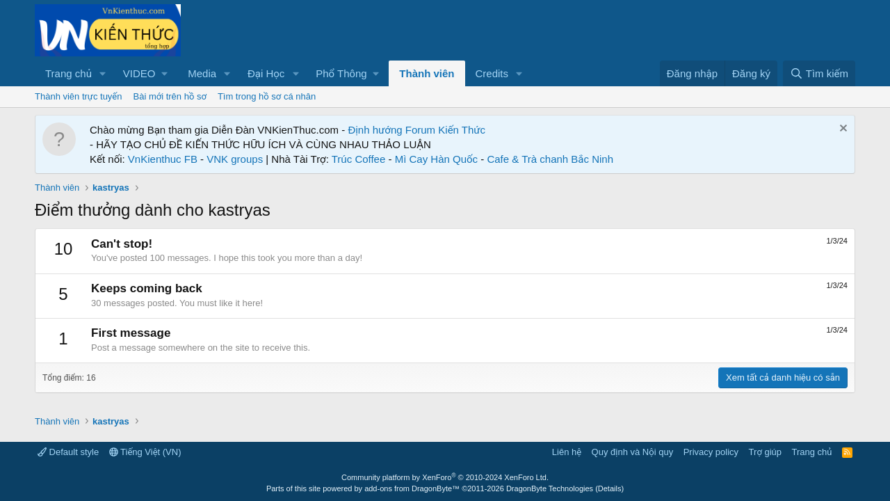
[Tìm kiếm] (819, 73)
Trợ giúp (765, 452)
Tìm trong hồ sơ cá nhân (267, 96)
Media (202, 73)
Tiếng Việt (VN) (145, 452)
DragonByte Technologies (549, 488)
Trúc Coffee (359, 159)
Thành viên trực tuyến (78, 96)
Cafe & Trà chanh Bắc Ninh (550, 159)
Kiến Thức (461, 130)
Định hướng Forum (391, 130)
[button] (103, 73)
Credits (492, 73)
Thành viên (426, 73)
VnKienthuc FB (162, 159)
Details (610, 488)
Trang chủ (68, 73)
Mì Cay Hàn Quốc (436, 159)
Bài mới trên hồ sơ (170, 96)
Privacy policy (710, 452)
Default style (68, 452)
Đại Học (266, 73)
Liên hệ (566, 452)
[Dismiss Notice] (842, 129)
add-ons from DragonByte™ (412, 488)
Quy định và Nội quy (633, 452)
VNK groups (235, 159)
